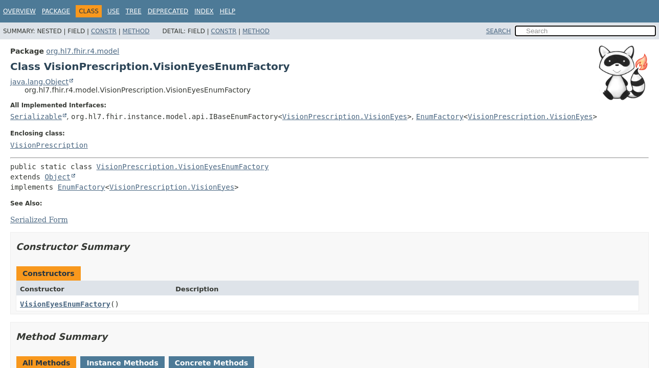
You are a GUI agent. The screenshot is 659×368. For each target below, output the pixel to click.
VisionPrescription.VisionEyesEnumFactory (183, 167)
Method (136, 31)
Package (56, 11)
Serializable (36, 116)
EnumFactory (440, 116)
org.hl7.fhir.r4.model (82, 51)
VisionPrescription (49, 145)
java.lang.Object (39, 82)
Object (57, 177)
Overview (19, 11)
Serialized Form (39, 220)
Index (204, 11)
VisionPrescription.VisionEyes (344, 116)
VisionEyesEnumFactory (65, 304)
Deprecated (168, 11)
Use (113, 11)
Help (228, 11)
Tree (134, 11)
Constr (104, 31)
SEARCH (498, 31)
